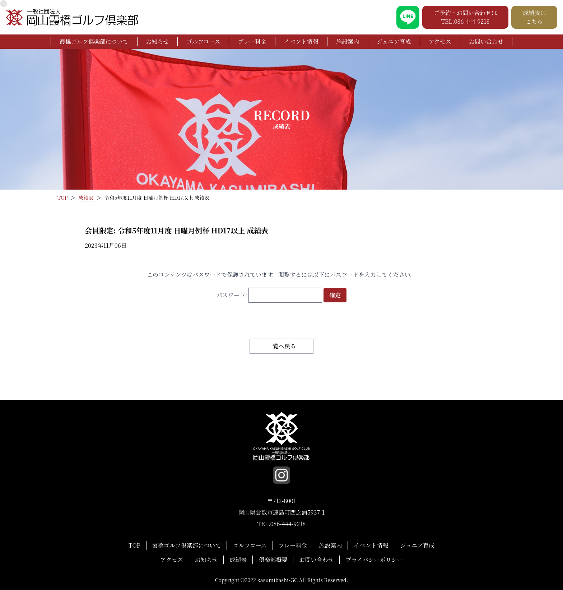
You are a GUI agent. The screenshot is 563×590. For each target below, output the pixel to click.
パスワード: (269, 295)
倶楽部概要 (273, 560)
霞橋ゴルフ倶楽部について (94, 41)
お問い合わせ (486, 41)
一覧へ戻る (281, 346)
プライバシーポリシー (374, 560)
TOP (134, 545)
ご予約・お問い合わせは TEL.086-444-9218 (465, 17)
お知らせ (157, 41)
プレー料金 (252, 41)
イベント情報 (301, 41)
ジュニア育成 (394, 41)
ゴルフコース (203, 41)
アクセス (440, 41)
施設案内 (347, 41)
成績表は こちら (534, 17)
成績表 (238, 560)
